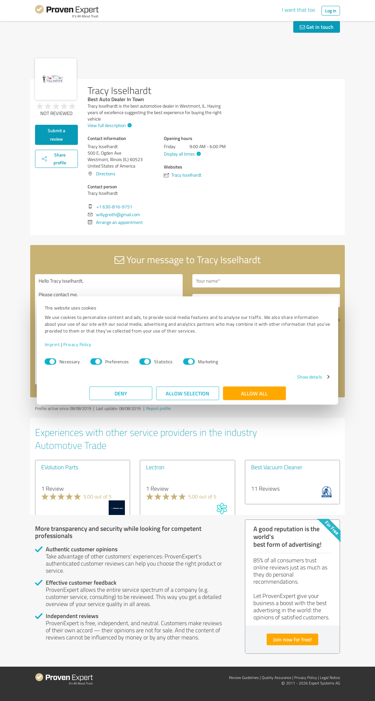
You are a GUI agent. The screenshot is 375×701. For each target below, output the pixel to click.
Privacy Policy (122, 348)
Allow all (254, 396)
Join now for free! (292, 639)
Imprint (96, 348)
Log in (330, 10)
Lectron (155, 467)
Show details (264, 380)
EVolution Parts (59, 467)
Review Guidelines (244, 677)
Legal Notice (330, 677)
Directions (105, 173)
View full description (109, 125)
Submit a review (56, 134)
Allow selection (187, 396)
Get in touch (316, 26)
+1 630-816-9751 (114, 207)
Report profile (158, 408)
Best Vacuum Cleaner (276, 467)
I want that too (298, 9)
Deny (121, 396)
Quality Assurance (276, 677)
